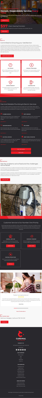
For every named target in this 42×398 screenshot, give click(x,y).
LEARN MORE (10, 245)
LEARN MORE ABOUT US (7, 55)
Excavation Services (21, 374)
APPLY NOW (31, 245)
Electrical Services (21, 372)
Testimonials (21, 359)
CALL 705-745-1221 (21, 149)
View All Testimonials (20, 311)
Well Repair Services (20, 371)
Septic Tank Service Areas (20, 386)
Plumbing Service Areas (21, 384)
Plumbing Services (21, 366)
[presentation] (2, 200)
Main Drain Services (21, 369)
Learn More (3, 121)
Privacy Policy (21, 395)
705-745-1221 (21, 318)
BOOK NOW (4, 31)
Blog (21, 356)
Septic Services (20, 368)
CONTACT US (4, 20)
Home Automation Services (20, 377)
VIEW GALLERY (5, 179)
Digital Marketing (28, 392)
